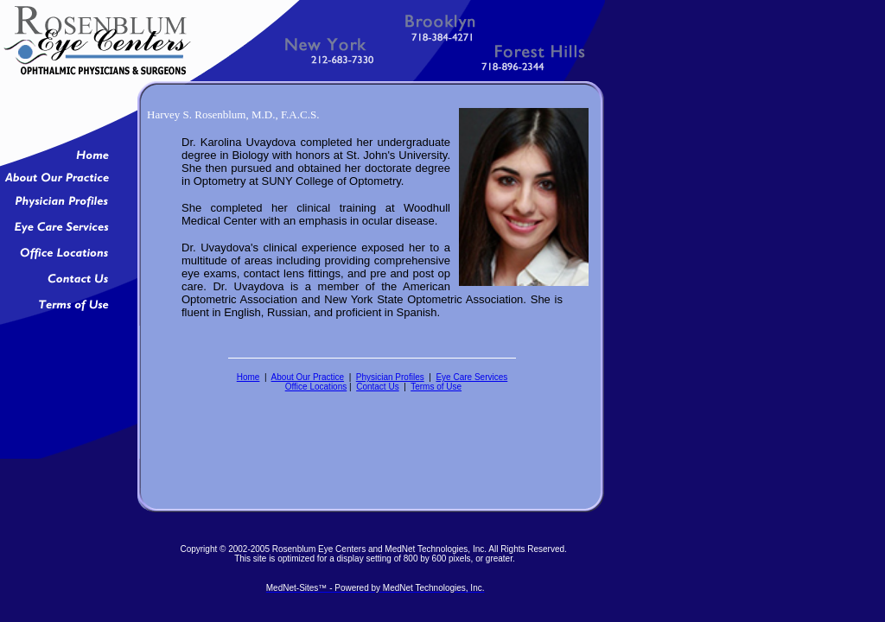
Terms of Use (436, 386)
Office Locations (316, 386)
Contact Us (377, 386)
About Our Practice (307, 377)
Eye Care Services (471, 377)
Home (248, 377)
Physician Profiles (390, 377)
